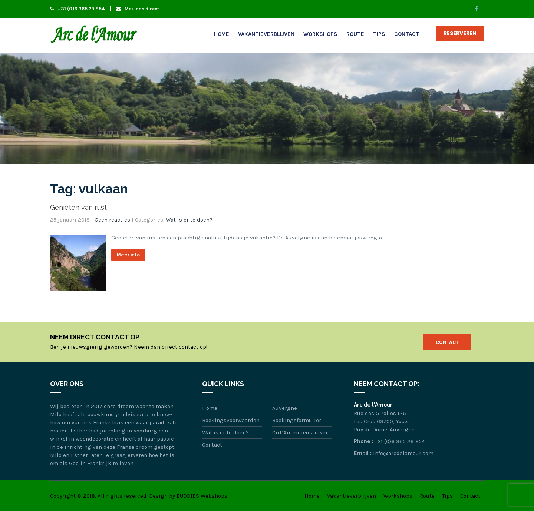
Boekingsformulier (296, 420)
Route (355, 34)
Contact (406, 34)
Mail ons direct (137, 8)
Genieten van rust (78, 207)
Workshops (320, 34)
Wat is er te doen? (189, 219)
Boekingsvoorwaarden (231, 420)
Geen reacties (112, 219)
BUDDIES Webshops (202, 495)
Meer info (128, 255)
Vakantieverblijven (266, 34)
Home (221, 34)
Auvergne (284, 408)
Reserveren (460, 33)
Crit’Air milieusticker (300, 432)
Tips (379, 34)
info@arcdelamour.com (403, 453)
